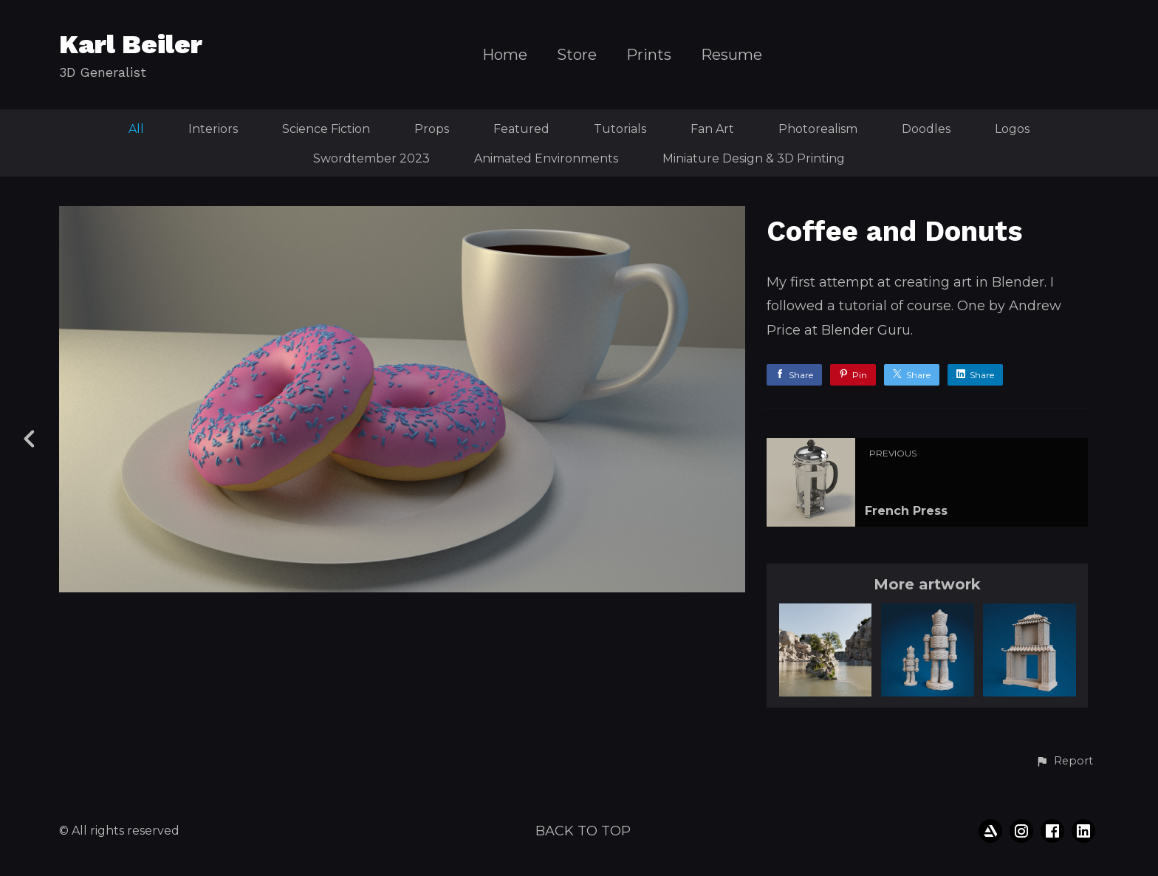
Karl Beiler (130, 44)
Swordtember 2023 (371, 158)
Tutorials (620, 129)
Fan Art (712, 129)
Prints (648, 55)
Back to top (583, 831)
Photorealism (817, 129)
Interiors (213, 129)
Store (577, 55)
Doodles (926, 129)
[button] (1064, 761)
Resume (731, 55)
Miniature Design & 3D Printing (753, 158)
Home (504, 55)
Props (431, 129)
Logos (1012, 129)
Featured (521, 129)
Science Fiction (326, 129)
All (136, 129)
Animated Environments (546, 158)
